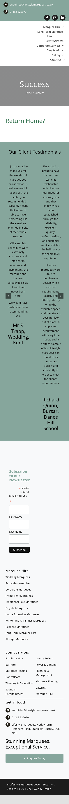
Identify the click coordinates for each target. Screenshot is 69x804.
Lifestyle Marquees (21, 784)
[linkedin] (63, 18)
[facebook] (47, 18)
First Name (16, 517)
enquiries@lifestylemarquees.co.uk (31, 4)
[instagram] (55, 18)
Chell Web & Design (39, 789)
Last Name (15, 531)
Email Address (18, 499)
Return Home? (25, 121)
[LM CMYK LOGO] (19, 38)
